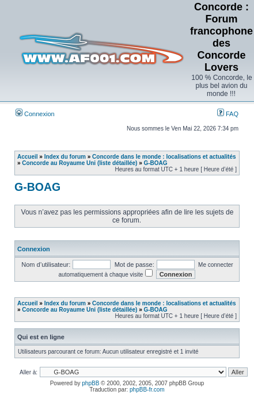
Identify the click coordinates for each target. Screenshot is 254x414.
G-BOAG (156, 163)
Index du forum (65, 157)
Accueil (27, 157)
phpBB (90, 383)
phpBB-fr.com (147, 389)
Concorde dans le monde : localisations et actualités (164, 157)
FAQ (227, 113)
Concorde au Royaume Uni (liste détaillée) (79, 163)
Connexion (35, 113)
